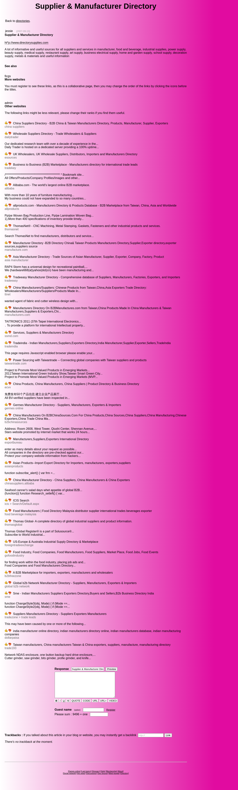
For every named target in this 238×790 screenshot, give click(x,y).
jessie (9, 31)
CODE (86, 705)
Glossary (95, 776)
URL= (103, 705)
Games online (74, 776)
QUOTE (76, 705)
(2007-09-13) (23, 31)
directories (23, 20)
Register (110, 714)
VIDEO (113, 705)
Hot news (81, 778)
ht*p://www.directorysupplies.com (26, 42)
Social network (69, 778)
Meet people (114, 778)
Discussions (91, 778)
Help (103, 776)
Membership (111, 776)
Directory (124, 778)
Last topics (86, 776)
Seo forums (102, 778)
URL (95, 705)
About (120, 776)
